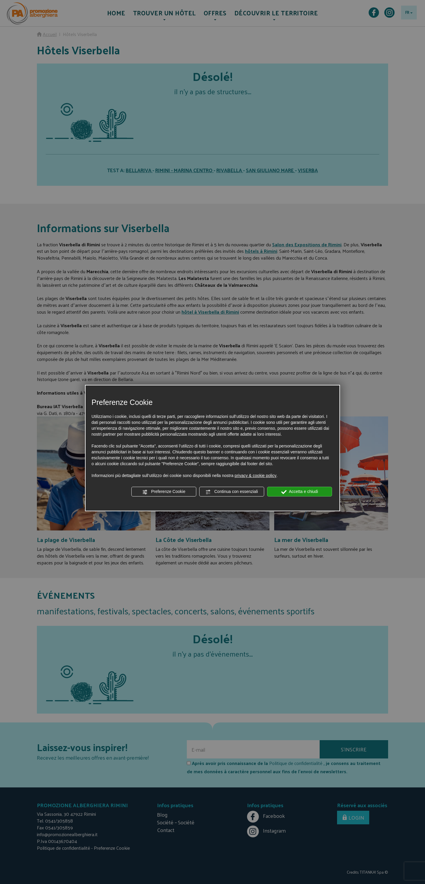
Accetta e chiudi (299, 491)
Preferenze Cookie (163, 491)
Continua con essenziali (231, 491)
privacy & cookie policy (256, 475)
